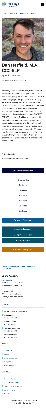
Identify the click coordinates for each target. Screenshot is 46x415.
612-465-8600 (10, 318)
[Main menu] (42, 4)
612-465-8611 (10, 324)
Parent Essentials (11, 358)
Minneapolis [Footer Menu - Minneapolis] (7, 280)
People (11, 13)
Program (8, 362)
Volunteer (8, 394)
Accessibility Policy (12, 383)
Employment (9, 390)
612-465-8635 (10, 337)
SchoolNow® (28, 403)
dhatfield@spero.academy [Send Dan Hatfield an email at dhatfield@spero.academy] (15, 80)
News (6, 354)
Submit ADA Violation (13, 386)
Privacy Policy (10, 379)
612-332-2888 (10, 331)
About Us (8, 351)
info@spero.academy (18, 311)
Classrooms (9, 366)
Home (4, 13)
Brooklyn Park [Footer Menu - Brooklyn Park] (7, 291)
